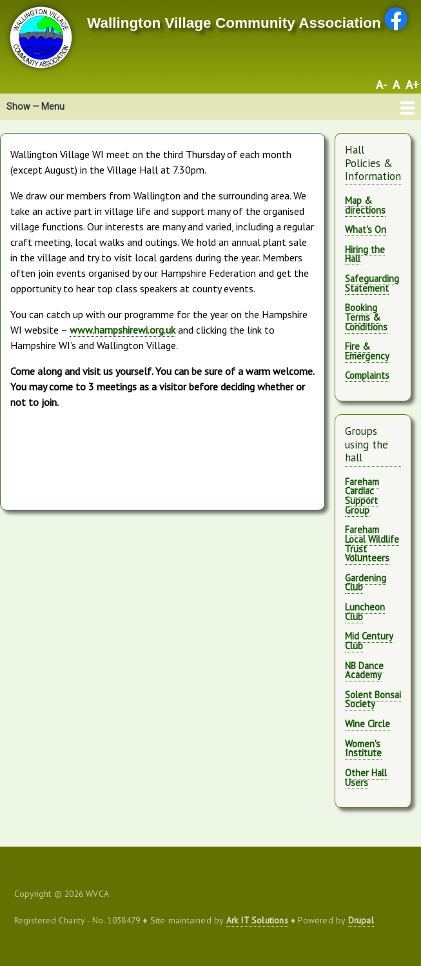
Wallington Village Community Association (234, 23)
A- (381, 85)
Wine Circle (367, 724)
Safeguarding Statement (372, 283)
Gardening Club (365, 583)
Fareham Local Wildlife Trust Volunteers (372, 543)
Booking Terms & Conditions (366, 316)
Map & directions (365, 205)
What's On (365, 229)
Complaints (367, 375)
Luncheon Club (365, 612)
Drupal (361, 920)
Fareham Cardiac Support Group (362, 496)
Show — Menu (35, 106)
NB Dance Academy (364, 670)
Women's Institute (363, 749)
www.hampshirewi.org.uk (122, 329)
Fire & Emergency (367, 351)
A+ (412, 85)
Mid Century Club (369, 641)
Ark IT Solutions (257, 920)
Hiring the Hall (365, 254)
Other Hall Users (366, 778)
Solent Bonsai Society (373, 699)
